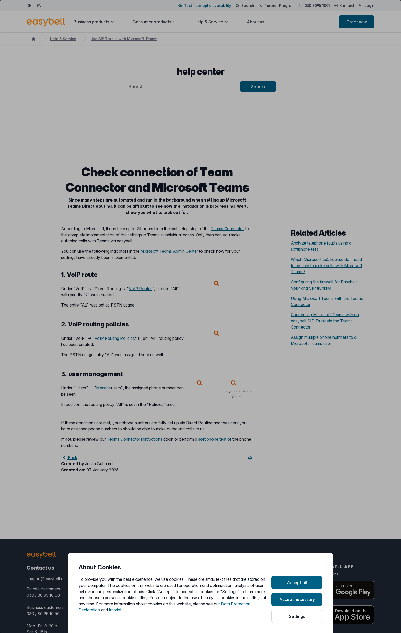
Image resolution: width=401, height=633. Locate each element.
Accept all (297, 582)
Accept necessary (297, 599)
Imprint (115, 610)
